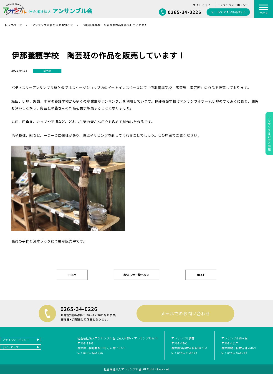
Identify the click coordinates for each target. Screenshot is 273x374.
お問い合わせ (228, 12)
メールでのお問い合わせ (185, 313)
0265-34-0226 (184, 12)
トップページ (13, 25)
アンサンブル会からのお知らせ (52, 25)
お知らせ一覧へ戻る (136, 275)
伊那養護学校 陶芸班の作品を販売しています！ (115, 25)
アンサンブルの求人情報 (269, 133)
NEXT (200, 275)
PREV (72, 275)
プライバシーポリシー (234, 5)
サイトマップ (201, 5)
